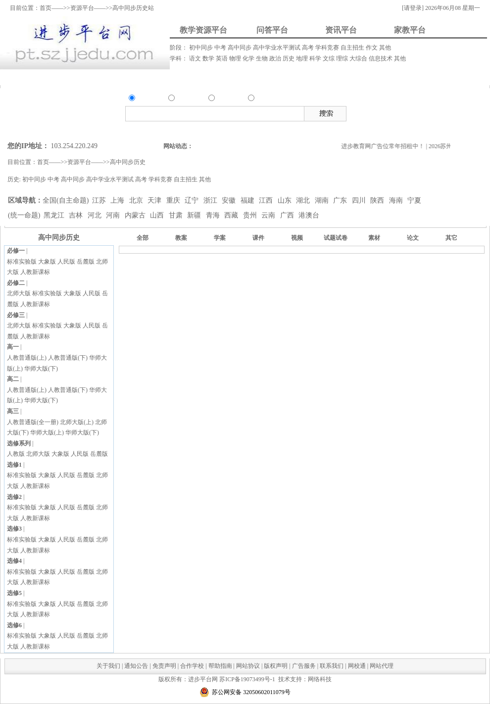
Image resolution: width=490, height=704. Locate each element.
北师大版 (19, 293)
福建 (248, 200)
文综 (329, 58)
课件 (405, 111)
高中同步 (240, 47)
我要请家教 (291, 77)
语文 (195, 58)
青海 (214, 215)
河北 (95, 215)
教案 (391, 111)
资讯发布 (211, 77)
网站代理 (381, 665)
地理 (302, 58)
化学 (249, 58)
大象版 (47, 261)
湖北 (304, 200)
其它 (451, 237)
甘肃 (177, 215)
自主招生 (353, 47)
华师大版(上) (47, 432)
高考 (308, 47)
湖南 (323, 200)
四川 (360, 200)
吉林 (77, 215)
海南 (397, 200)
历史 (289, 58)
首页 (45, 7)
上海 (118, 200)
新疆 (195, 215)
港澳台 (308, 215)
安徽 (230, 200)
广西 (288, 215)
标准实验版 (22, 261)
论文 (413, 237)
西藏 (232, 215)
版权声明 (276, 665)
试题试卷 (335, 237)
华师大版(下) (41, 368)
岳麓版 (86, 261)
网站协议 (248, 665)
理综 (342, 58)
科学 (316, 58)
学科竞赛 (328, 47)
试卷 (458, 111)
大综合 (359, 58)
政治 (276, 58)
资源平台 (82, 7)
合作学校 (192, 665)
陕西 (378, 200)
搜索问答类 (203, 129)
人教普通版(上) (27, 357)
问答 (182, 99)
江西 (267, 200)
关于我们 (108, 665)
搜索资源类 (172, 129)
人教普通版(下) (68, 357)
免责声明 (164, 665)
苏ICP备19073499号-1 (247, 679)
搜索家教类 (265, 129)
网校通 (357, 665)
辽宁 (192, 200)
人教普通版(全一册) (32, 422)
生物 (262, 58)
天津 (155, 200)
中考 (221, 47)
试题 (445, 111)
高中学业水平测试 (277, 47)
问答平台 (272, 30)
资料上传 (32, 77)
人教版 (16, 453)
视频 (418, 111)
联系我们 (331, 665)
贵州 (251, 215)
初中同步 (201, 47)
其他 (385, 47)
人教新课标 (35, 272)
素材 (432, 111)
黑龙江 (55, 215)
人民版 (66, 261)
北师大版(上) (77, 422)
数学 (209, 58)
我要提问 (94, 77)
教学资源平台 (203, 30)
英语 (222, 58)
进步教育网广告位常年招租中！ (390, 146)
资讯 (222, 99)
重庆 (174, 200)
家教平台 (410, 30)
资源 (142, 99)
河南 (114, 215)
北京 (137, 200)
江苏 (100, 200)
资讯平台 (341, 30)
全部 (142, 237)
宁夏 (414, 200)
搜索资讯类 (234, 129)
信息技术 (381, 58)
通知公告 (136, 665)
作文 (372, 47)
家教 (262, 99)
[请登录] (413, 7)
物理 (236, 58)
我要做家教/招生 (394, 77)
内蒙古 (136, 215)
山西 (158, 215)
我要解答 (153, 77)
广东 (341, 200)
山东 (286, 200)
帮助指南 (220, 665)
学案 (220, 237)
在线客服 (483, 122)
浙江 (211, 200)
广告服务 (304, 665)
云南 (269, 215)
